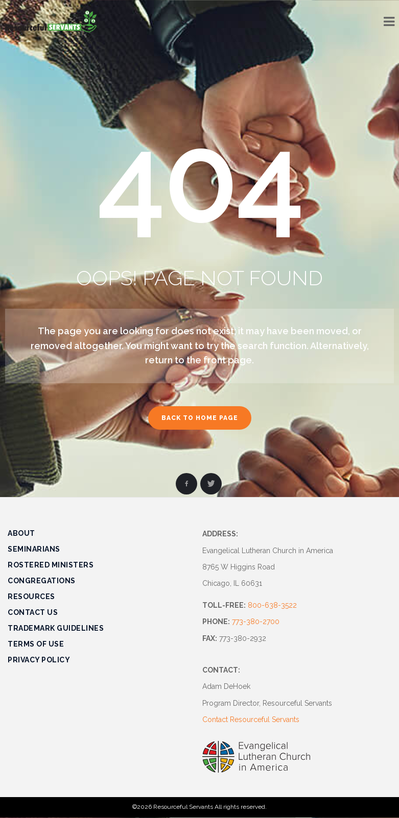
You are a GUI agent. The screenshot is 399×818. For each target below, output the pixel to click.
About (21, 533)
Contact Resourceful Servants (250, 719)
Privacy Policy (39, 660)
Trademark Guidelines (56, 628)
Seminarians (34, 549)
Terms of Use (36, 644)
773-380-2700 (255, 621)
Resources (31, 596)
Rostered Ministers (50, 565)
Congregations (42, 581)
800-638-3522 (272, 605)
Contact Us (33, 612)
